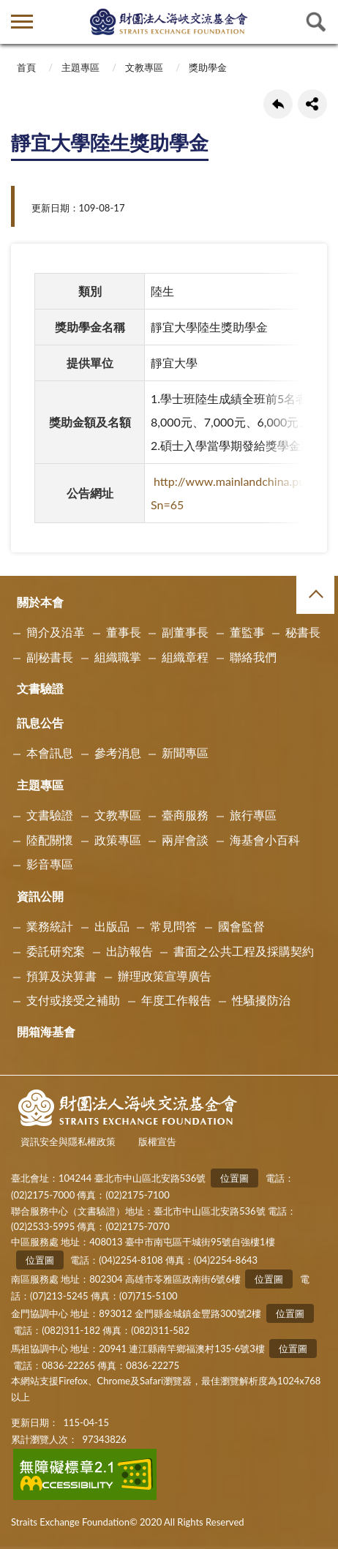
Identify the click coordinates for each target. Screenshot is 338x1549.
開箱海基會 (46, 1031)
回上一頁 (278, 104)
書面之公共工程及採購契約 (243, 951)
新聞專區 (185, 753)
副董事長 (185, 632)
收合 (315, 595)
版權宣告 (157, 1141)
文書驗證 (40, 688)
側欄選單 (22, 22)
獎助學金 (208, 67)
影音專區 (49, 864)
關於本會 (40, 602)
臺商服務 (185, 815)
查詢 (316, 22)
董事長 (123, 632)
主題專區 (80, 67)
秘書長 (302, 632)
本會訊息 (49, 753)
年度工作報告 (176, 1000)
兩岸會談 (185, 840)
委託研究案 (55, 951)
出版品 (111, 926)
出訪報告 (129, 951)
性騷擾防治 (261, 1000)
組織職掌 (117, 657)
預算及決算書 (61, 976)
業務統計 (49, 926)
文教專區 (144, 67)
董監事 (247, 632)
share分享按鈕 (312, 104)
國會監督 (241, 926)
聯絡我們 (253, 657)
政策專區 (117, 840)
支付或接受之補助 (73, 1000)
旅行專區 (253, 815)
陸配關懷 (49, 840)
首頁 (26, 67)
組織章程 (185, 657)
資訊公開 (40, 896)
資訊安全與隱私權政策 (68, 1141)
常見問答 (173, 926)
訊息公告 (40, 723)
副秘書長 (49, 657)
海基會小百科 (265, 840)
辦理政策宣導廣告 (164, 976)
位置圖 (234, 1178)
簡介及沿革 (55, 632)
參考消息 (117, 753)
